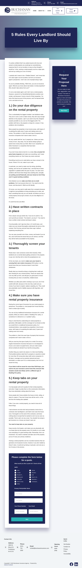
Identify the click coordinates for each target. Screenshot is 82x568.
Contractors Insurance (35, 481)
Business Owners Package (35, 479)
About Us (42, 11)
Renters (34, 472)
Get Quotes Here (59, 11)
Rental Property (21, 475)
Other (18, 484)
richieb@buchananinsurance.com (68, 3)
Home (34, 10)
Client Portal (72, 10)
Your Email (32, 506)
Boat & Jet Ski (35, 477)
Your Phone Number (20, 506)
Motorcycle (20, 477)
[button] (64, 110)
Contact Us (67, 546)
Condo (18, 472)
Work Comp (20, 481)
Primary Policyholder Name (22, 488)
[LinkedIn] (76, 564)
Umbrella (19, 479)
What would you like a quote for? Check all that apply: (27, 465)
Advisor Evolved (8, 565)
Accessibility (67, 553)
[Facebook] (71, 564)
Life (33, 475)
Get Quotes (67, 544)
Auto (18, 470)
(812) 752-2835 (51, 3)
